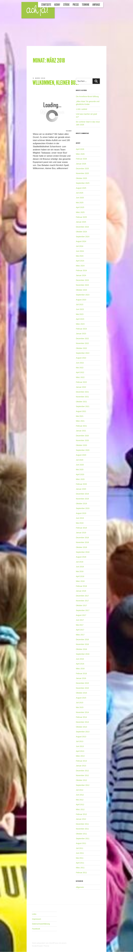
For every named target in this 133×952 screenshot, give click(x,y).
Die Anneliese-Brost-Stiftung (87, 96)
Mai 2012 (79, 800)
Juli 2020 (79, 460)
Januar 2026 (81, 164)
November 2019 (82, 499)
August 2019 (81, 513)
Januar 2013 (81, 766)
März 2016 (80, 669)
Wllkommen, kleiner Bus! (56, 82)
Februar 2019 (81, 528)
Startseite (46, 4)
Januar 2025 (81, 222)
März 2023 (80, 324)
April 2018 (80, 576)
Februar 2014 (81, 717)
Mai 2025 (79, 203)
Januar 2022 (81, 387)
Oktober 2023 (81, 290)
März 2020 (80, 479)
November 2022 (82, 343)
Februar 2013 (81, 761)
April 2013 (80, 751)
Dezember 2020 (82, 436)
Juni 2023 (80, 309)
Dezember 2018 (82, 538)
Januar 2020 (81, 489)
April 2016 (80, 664)
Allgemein (80, 887)
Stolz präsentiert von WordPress (45, 943)
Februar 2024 (81, 270)
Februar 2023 (81, 329)
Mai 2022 (79, 368)
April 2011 (80, 863)
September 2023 (82, 295)
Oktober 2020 (81, 445)
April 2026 (80, 149)
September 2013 (82, 732)
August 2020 (81, 455)
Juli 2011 (79, 848)
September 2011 (82, 838)
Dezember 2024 (82, 227)
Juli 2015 (79, 703)
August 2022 (81, 358)
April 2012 (80, 804)
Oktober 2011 (81, 834)
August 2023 (81, 300)
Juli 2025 (79, 193)
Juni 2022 (80, 363)
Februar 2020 (81, 484)
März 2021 (80, 421)
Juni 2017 (80, 620)
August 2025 (81, 188)
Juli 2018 (79, 562)
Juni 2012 (80, 795)
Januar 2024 (81, 275)
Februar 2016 (81, 673)
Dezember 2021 (82, 392)
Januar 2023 (81, 334)
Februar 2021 (81, 426)
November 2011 (82, 829)
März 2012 (80, 809)
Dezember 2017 (82, 596)
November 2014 (82, 712)
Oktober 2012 (81, 780)
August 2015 (81, 698)
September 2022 (82, 353)
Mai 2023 (79, 314)
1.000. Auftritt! (81, 109)
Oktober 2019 (81, 503)
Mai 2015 (79, 707)
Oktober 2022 (81, 348)
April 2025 (80, 207)
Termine (85, 4)
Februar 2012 (81, 814)
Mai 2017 (79, 625)
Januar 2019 (81, 533)
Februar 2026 (81, 159)
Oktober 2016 (81, 649)
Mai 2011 (79, 858)
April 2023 (80, 319)
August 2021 (81, 411)
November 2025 (82, 173)
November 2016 (82, 644)
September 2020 (82, 450)
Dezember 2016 (82, 639)
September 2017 (82, 610)
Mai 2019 (79, 523)
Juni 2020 (80, 465)
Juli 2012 (79, 790)
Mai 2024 (79, 256)
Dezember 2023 (82, 280)
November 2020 (82, 440)
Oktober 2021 (81, 402)
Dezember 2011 (82, 824)
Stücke (66, 4)
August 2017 (81, 615)
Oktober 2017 (81, 605)
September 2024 (82, 237)
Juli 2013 (79, 741)
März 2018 (80, 581)
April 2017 (80, 630)
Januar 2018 (81, 591)
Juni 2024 (80, 251)
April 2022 (80, 372)
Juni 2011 (80, 853)
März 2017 (80, 635)
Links (34, 914)
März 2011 (80, 868)
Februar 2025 (81, 217)
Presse (76, 4)
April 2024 (80, 261)
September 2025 (82, 183)
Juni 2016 (80, 659)
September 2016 (82, 654)
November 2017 (82, 601)
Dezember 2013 (82, 722)
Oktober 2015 (81, 693)
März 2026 (80, 154)
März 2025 (80, 212)
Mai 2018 (79, 571)
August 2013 (81, 737)
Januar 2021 (81, 431)
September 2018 (82, 552)
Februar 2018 (81, 586)
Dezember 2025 (82, 168)
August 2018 (81, 557)
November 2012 (82, 775)
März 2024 (80, 266)
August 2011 (81, 843)
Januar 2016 (81, 678)
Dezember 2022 (82, 338)
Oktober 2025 (81, 178)
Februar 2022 (81, 382)
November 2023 (82, 285)
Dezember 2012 (82, 771)
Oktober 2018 (81, 547)
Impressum (36, 919)
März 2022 (80, 377)
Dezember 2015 (82, 683)
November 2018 (82, 542)
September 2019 (82, 508)
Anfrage (96, 4)
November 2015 (82, 688)
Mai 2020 (79, 469)
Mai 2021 (79, 416)
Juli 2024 (79, 246)
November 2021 (82, 397)
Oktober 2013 (81, 727)
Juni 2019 (80, 518)
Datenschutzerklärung (41, 924)
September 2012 (82, 785)
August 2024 (81, 241)
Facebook (36, 929)
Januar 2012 (81, 819)
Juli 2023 (79, 304)
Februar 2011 (81, 872)
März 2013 (80, 756)
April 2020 (80, 474)
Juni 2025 (80, 198)
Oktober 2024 (81, 232)
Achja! (57, 4)
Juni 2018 (80, 567)
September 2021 (82, 406)
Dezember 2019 (82, 494)
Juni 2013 (80, 746)
